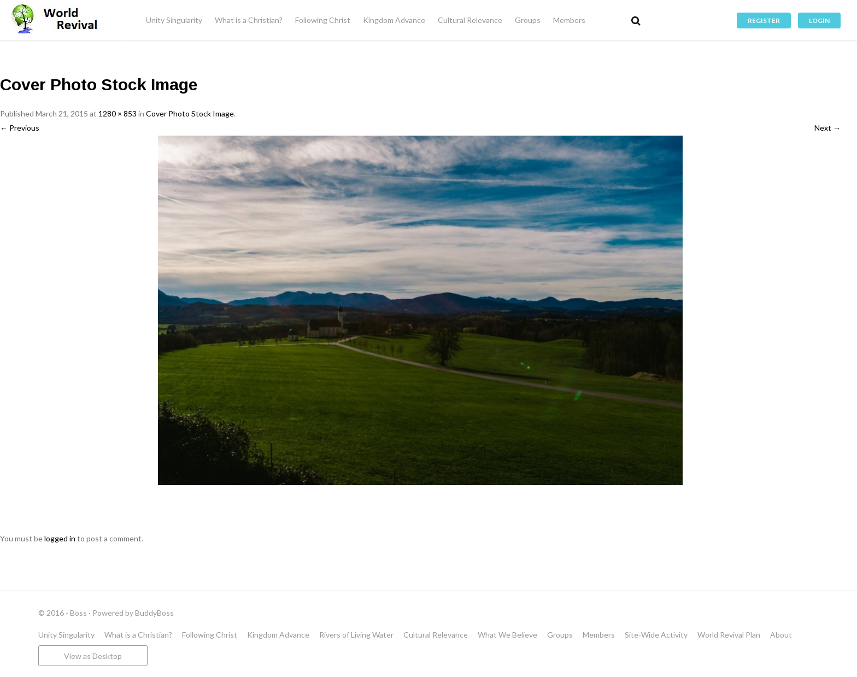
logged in (59, 538)
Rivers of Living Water (356, 634)
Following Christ (322, 20)
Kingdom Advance (394, 20)
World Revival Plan (728, 634)
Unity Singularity (174, 20)
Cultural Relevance (470, 20)
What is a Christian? (249, 20)
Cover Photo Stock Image (190, 113)
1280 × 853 (117, 113)
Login (819, 20)
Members (569, 20)
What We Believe (507, 634)
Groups (528, 20)
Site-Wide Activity (656, 634)
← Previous (19, 127)
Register (764, 20)
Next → (827, 127)
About (781, 634)
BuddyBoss (154, 612)
